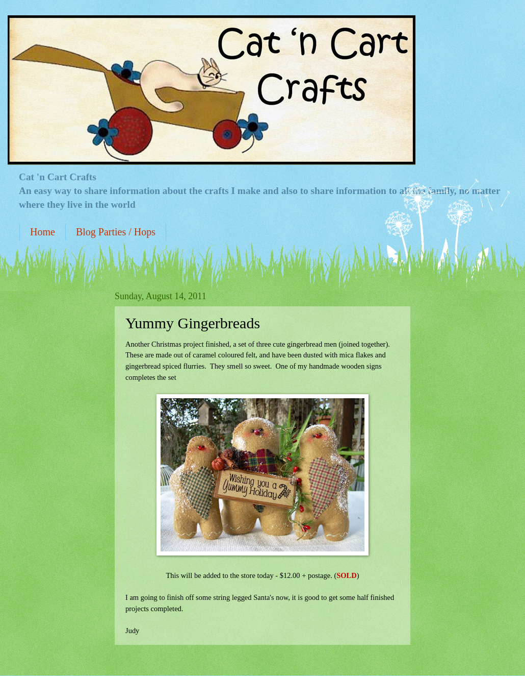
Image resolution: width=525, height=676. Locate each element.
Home (42, 231)
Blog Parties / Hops (115, 231)
